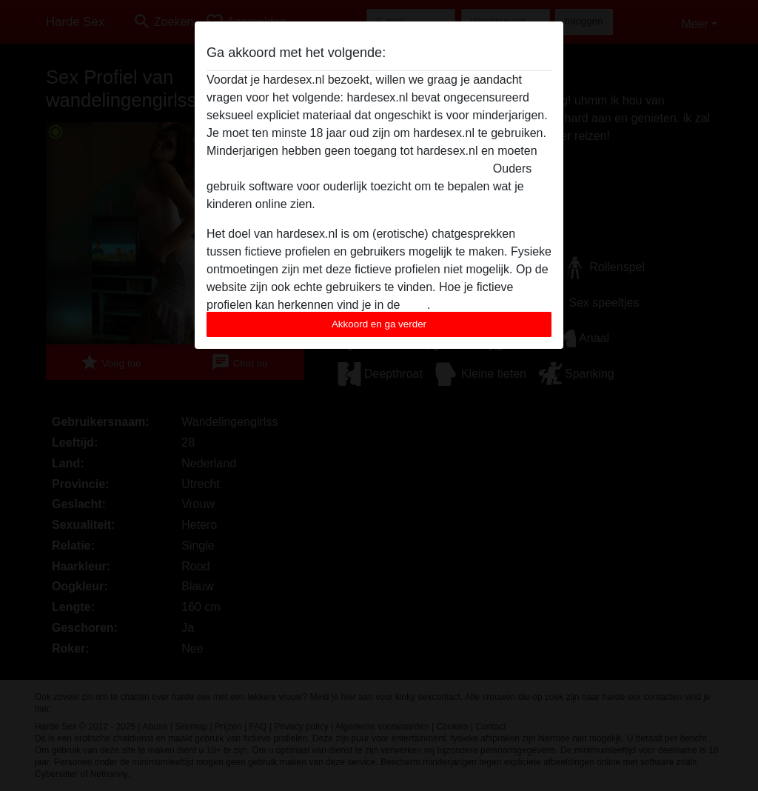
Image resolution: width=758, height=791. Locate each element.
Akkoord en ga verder (379, 324)
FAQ (415, 304)
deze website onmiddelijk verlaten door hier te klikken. (348, 168)
